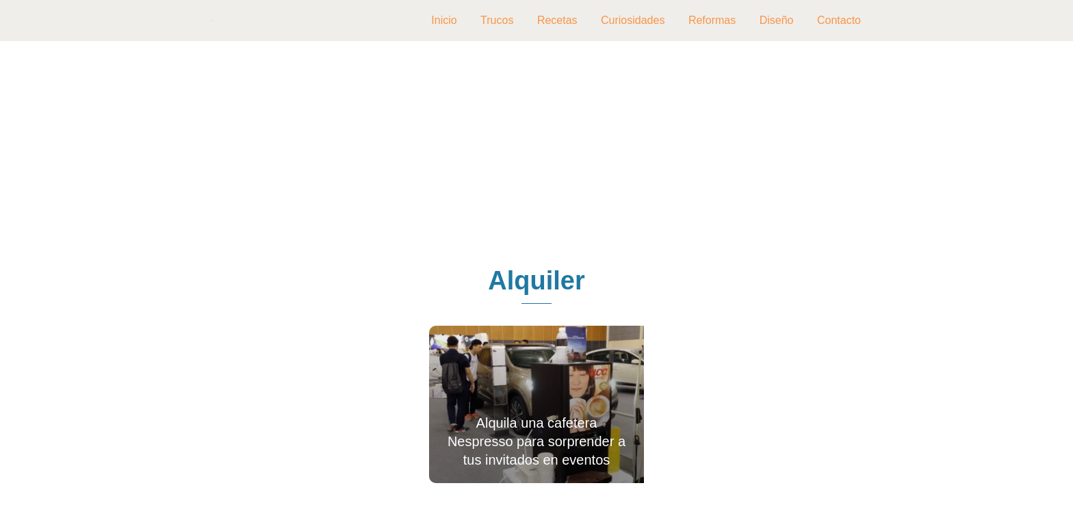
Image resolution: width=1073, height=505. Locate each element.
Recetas (557, 20)
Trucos (496, 20)
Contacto (839, 20)
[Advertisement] (536, 154)
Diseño (777, 20)
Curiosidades (632, 20)
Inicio (443, 20)
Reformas (712, 20)
